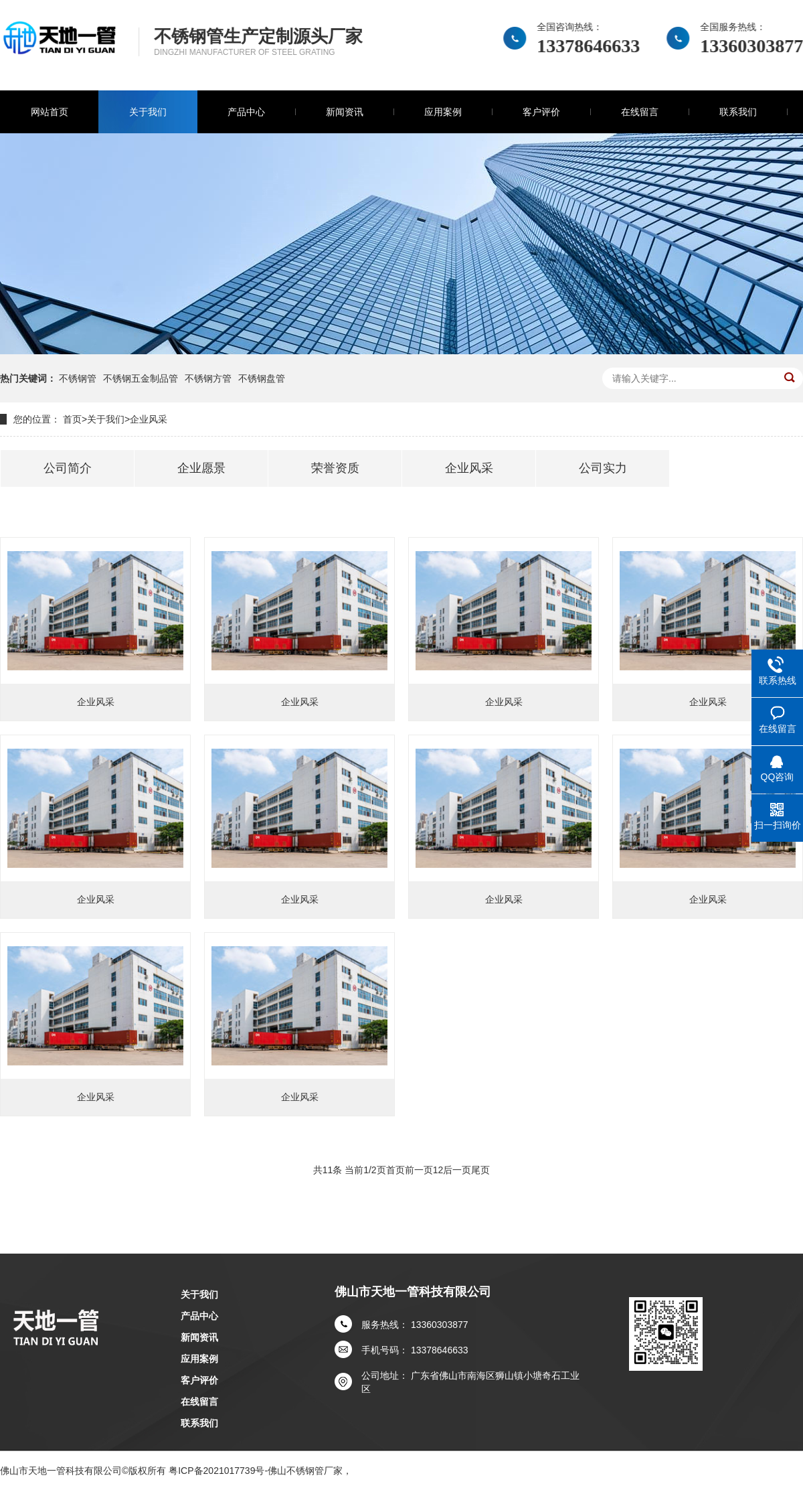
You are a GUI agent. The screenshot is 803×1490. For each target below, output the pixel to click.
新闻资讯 (344, 111)
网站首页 (49, 111)
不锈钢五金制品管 (140, 378)
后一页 (457, 1170)
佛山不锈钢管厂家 (305, 1470)
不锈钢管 (77, 378)
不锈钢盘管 (261, 378)
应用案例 (443, 111)
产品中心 (246, 111)
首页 (72, 419)
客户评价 (541, 111)
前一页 (419, 1170)
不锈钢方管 (208, 378)
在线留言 (639, 111)
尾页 (480, 1170)
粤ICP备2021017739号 (216, 1470)
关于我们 (148, 111)
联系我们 (738, 111)
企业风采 (148, 419)
